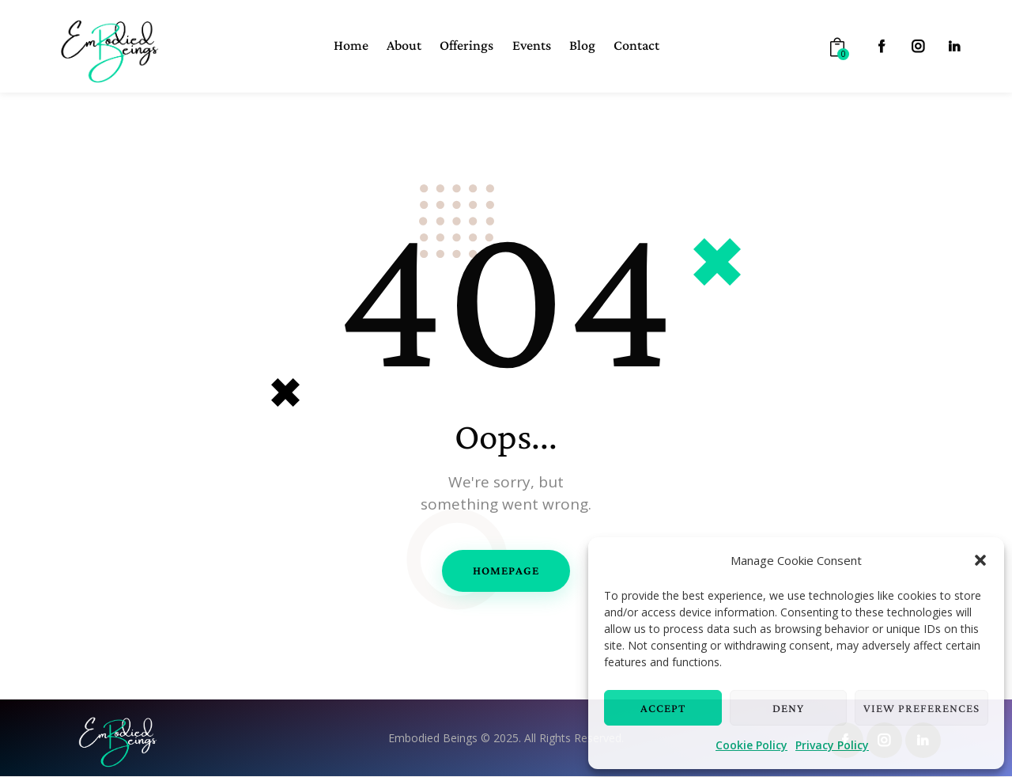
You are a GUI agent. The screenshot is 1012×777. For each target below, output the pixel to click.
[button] (980, 560)
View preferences (921, 708)
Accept (662, 708)
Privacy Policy (832, 744)
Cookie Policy (751, 744)
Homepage (505, 570)
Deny (788, 708)
